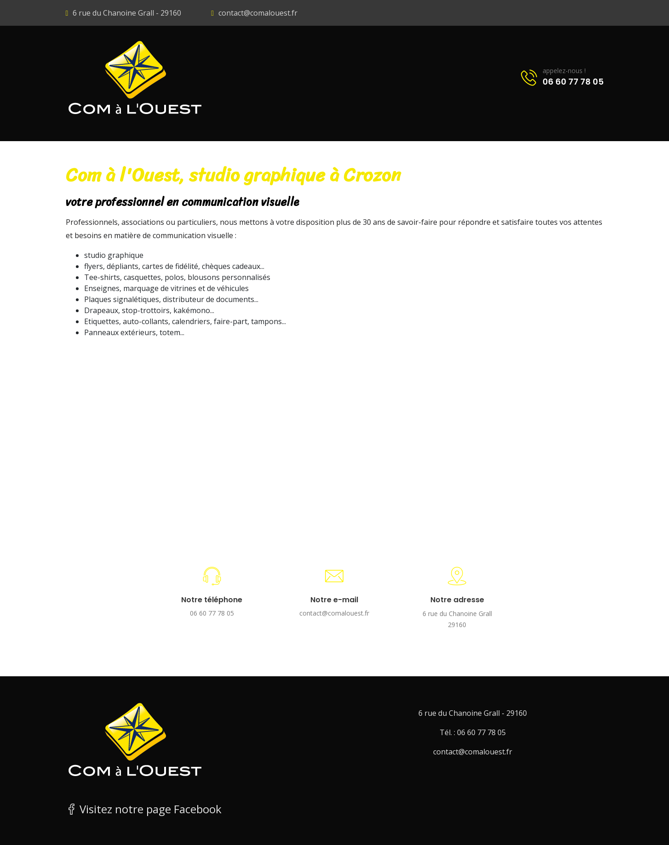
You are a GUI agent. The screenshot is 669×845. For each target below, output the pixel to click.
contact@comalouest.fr (257, 13)
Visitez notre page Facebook (144, 808)
